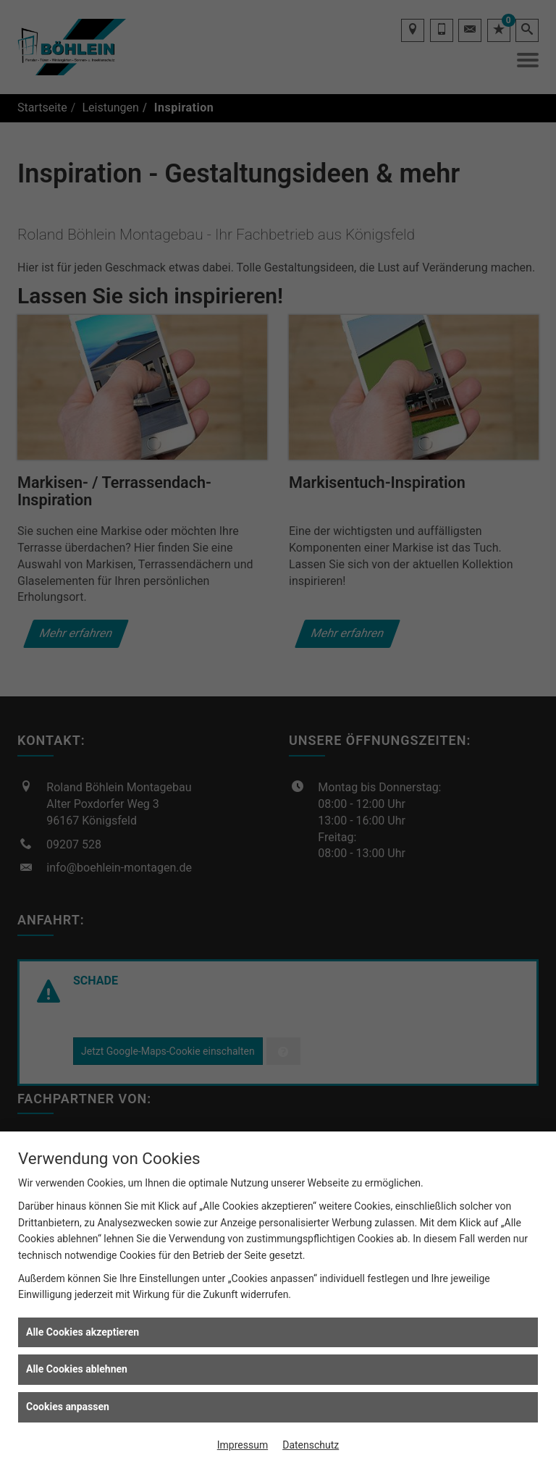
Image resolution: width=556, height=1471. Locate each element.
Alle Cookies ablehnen (76, 1369)
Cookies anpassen (67, 1406)
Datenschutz (310, 1445)
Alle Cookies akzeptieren (82, 1332)
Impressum (242, 1445)
